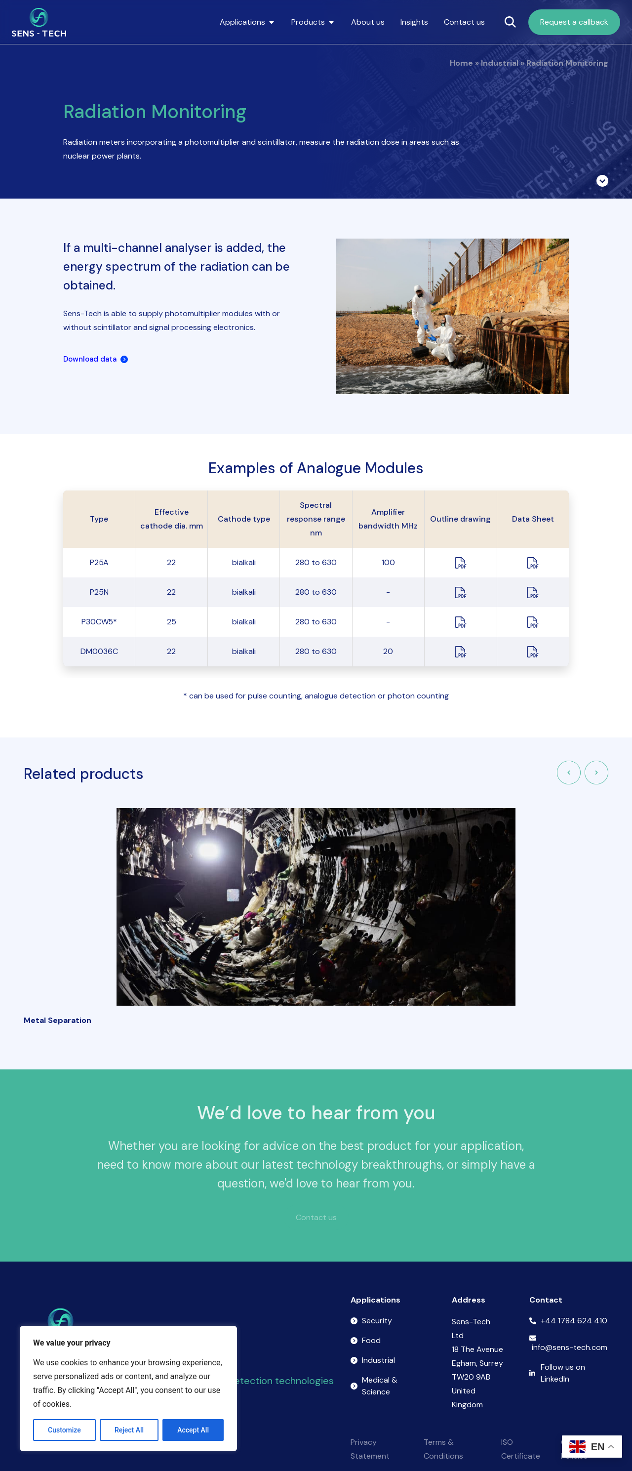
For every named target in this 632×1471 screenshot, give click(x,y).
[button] (569, 772)
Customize (64, 1430)
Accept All (193, 1430)
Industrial (499, 63)
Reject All (129, 1430)
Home (461, 63)
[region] (128, 1388)
